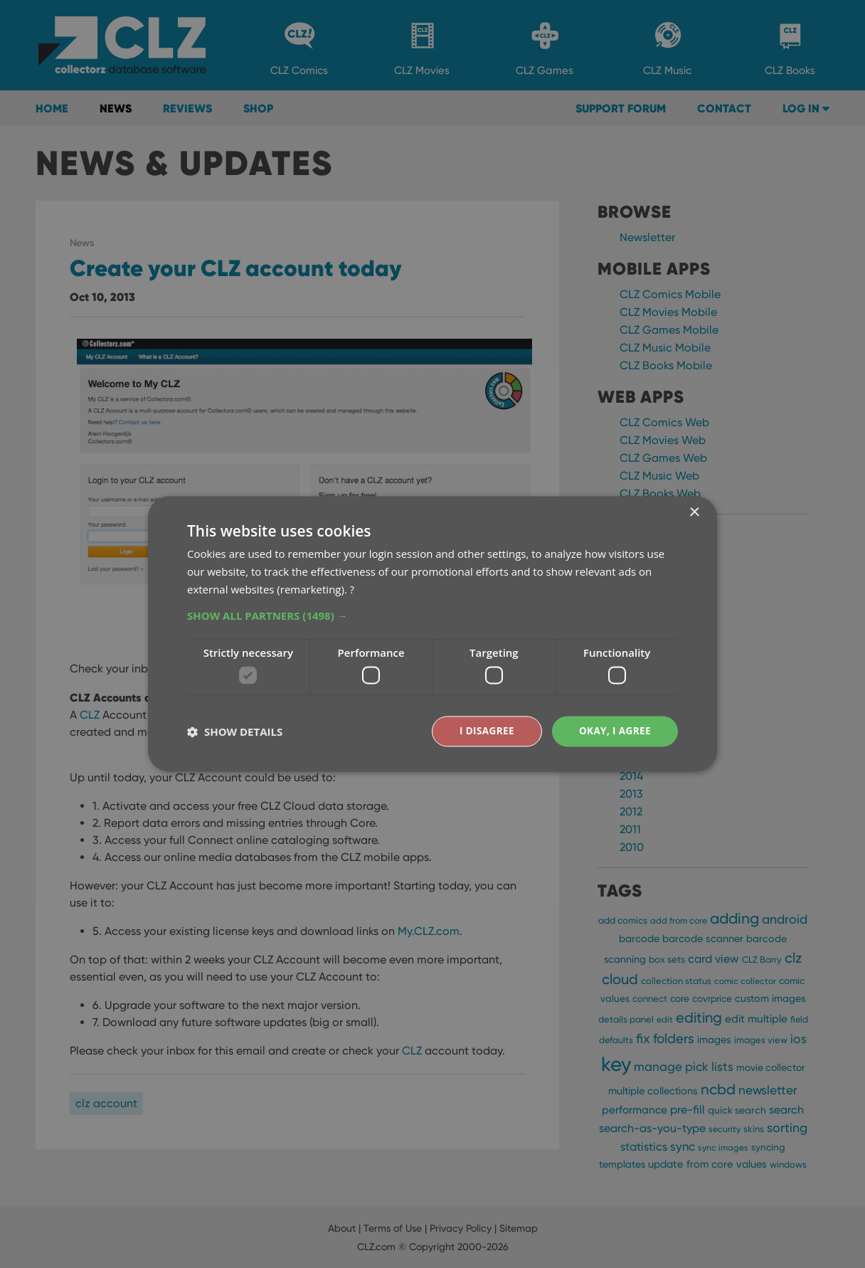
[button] (432, 614)
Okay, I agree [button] (613, 731)
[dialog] (432, 634)
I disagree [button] (483, 731)
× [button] (694, 512)
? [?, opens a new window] (352, 588)
